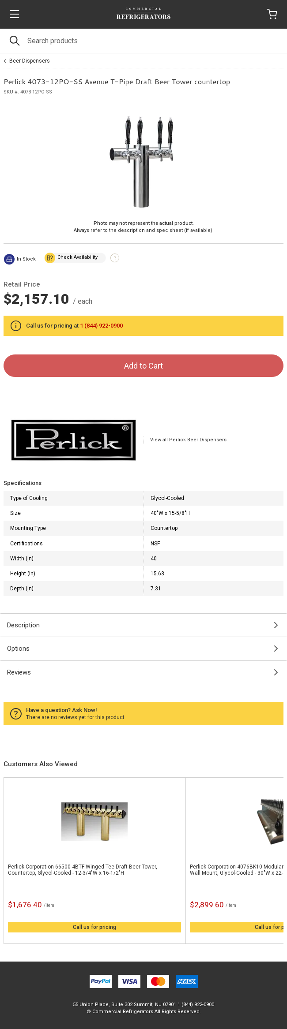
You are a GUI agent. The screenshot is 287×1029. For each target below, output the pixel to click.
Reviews (19, 672)
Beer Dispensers (29, 61)
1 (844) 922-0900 (101, 325)
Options (18, 648)
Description (23, 625)
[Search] (143, 41)
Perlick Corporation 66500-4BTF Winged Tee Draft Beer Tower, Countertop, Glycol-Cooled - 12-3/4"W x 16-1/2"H (82, 870)
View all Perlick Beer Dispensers (188, 440)
